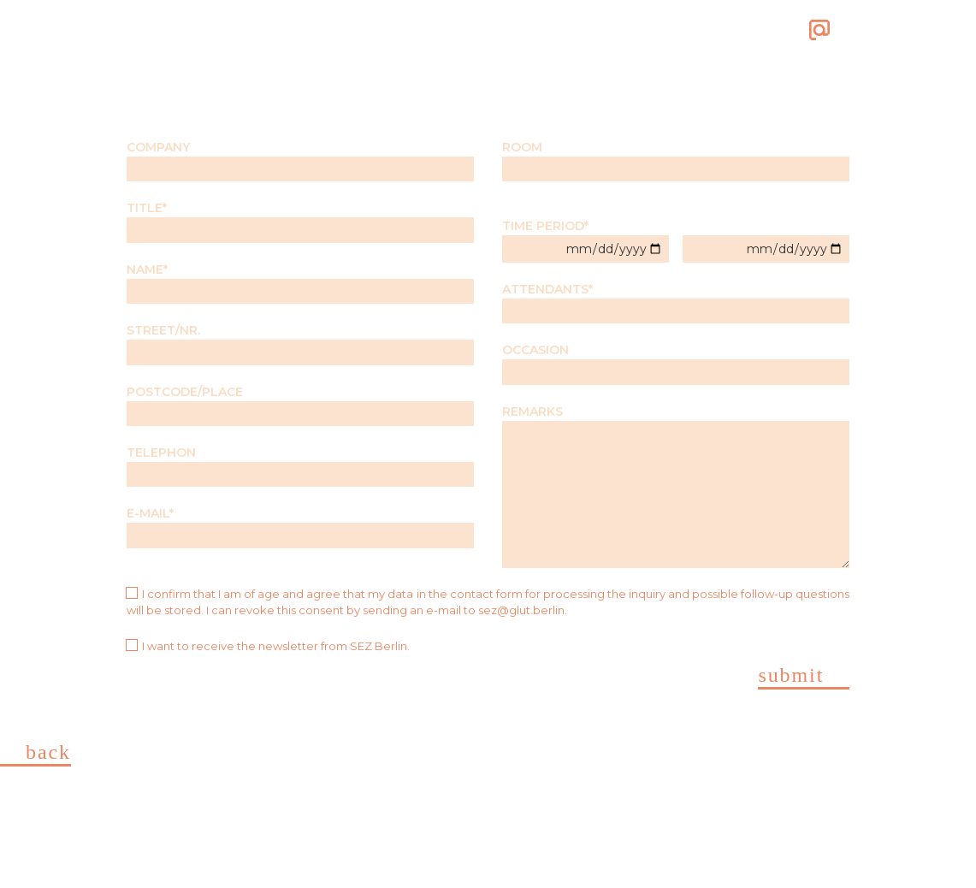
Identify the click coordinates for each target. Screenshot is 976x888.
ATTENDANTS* (675, 302)
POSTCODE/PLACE (300, 405)
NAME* (300, 283)
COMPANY (300, 160)
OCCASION (675, 363)
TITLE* (300, 221)
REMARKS (675, 486)
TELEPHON (300, 466)
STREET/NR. (300, 343)
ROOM (675, 160)
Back (48, 752)
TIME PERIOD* (585, 240)
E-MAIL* (300, 527)
